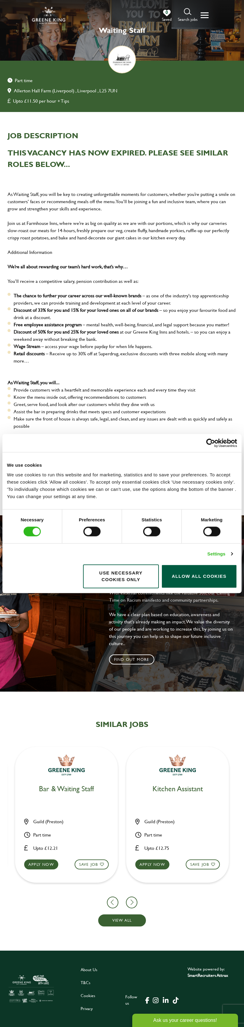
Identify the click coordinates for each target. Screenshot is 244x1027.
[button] (187, 15)
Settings (216, 553)
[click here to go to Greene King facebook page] (147, 1000)
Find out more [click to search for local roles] (131, 659)
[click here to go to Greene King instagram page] (156, 1000)
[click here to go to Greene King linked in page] (166, 1000)
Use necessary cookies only (121, 576)
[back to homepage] (49, 15)
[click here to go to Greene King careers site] (31, 989)
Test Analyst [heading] (122, 789)
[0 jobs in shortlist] (167, 15)
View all (122, 920)
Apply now (97, 864)
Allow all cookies (199, 576)
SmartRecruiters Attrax (208, 975)
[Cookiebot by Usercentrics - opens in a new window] (210, 443)
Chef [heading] (11, 789)
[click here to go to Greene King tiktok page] (175, 1000)
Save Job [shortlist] (33, 864)
